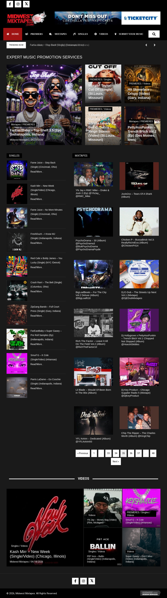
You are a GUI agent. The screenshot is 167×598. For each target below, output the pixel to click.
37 (138, 453)
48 (153, 453)
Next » (116, 461)
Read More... (37, 171)
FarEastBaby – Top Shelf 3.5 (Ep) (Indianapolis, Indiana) (59, 45)
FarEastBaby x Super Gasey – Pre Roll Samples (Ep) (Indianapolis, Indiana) (46, 335)
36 (131, 453)
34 (116, 453)
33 (108, 453)
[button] (10, 4)
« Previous (82, 453)
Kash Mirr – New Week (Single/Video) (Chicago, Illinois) (43, 190)
